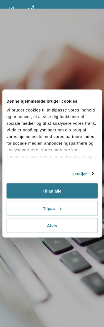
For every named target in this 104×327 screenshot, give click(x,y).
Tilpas (52, 208)
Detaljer (79, 173)
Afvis (52, 225)
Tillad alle (51, 191)
